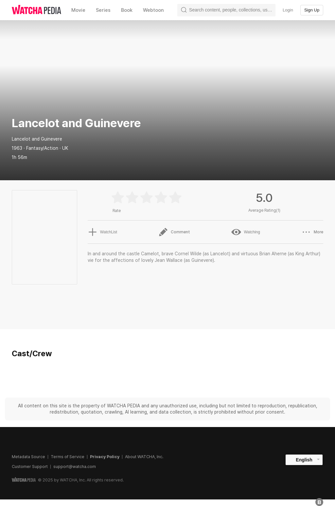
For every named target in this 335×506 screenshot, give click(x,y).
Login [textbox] (288, 10)
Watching (245, 232)
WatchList (102, 232)
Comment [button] (174, 232)
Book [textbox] (126, 10)
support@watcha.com (74, 466)
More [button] (312, 232)
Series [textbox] (103, 10)
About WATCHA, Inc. (144, 456)
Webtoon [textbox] (153, 10)
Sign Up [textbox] (311, 10)
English (304, 459)
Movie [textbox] (78, 10)
